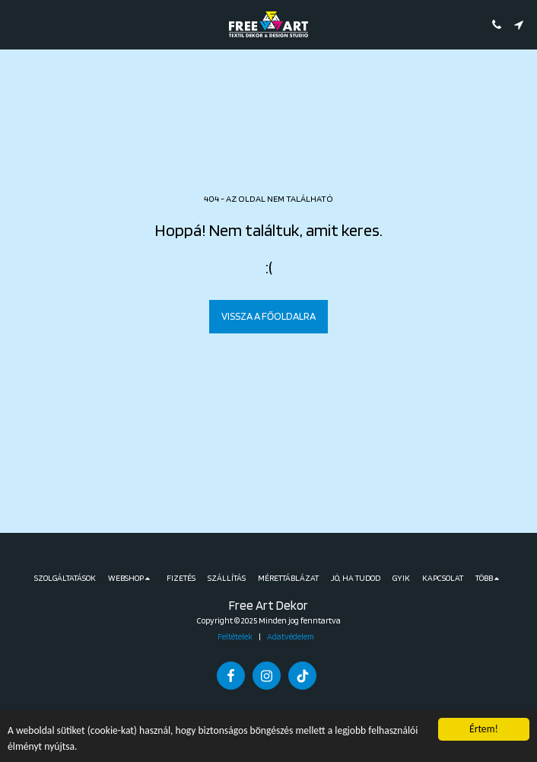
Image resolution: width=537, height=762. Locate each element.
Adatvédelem (290, 636)
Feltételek (235, 636)
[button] (17, 24)
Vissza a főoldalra (268, 316)
